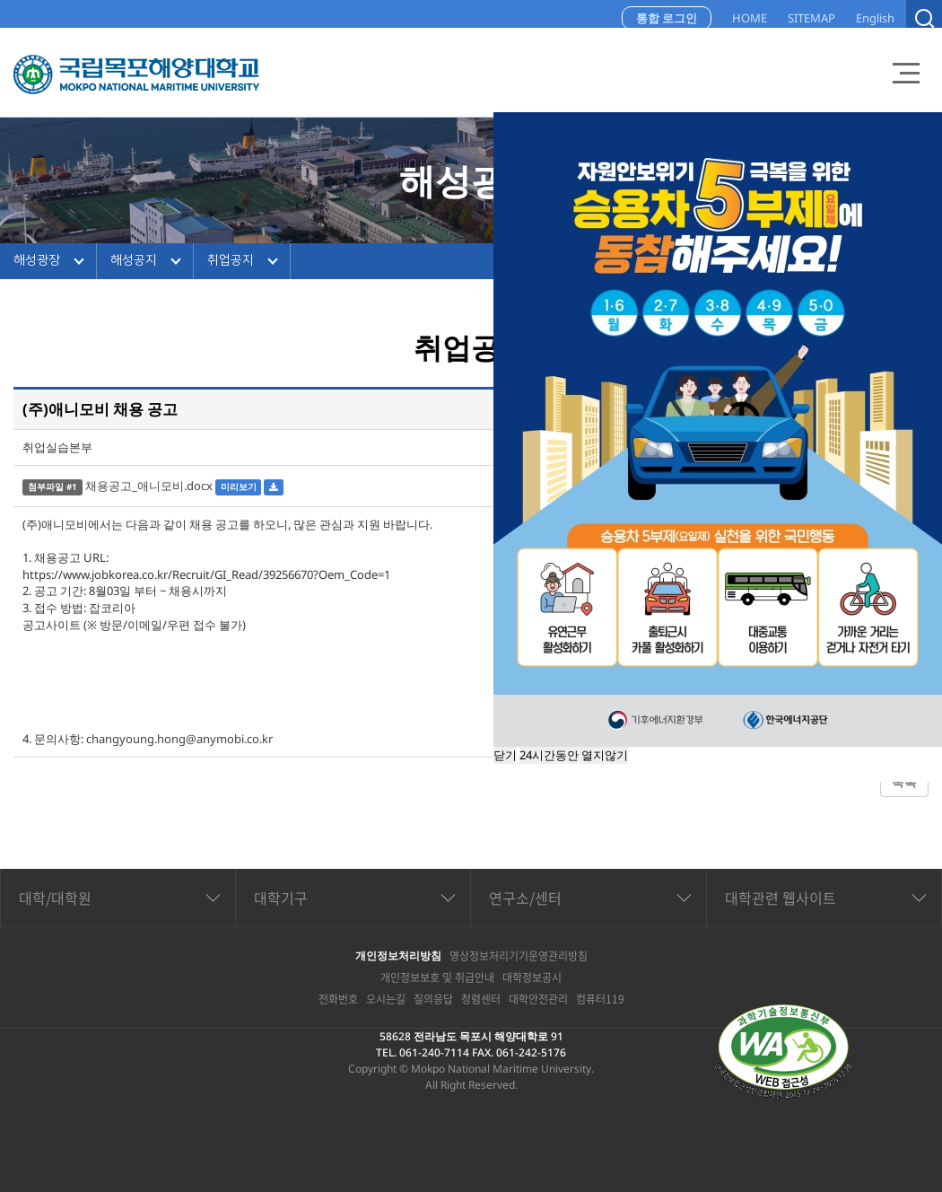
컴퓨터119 (600, 999)
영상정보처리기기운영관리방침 (518, 956)
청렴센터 (481, 999)
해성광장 (36, 260)
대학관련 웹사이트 (780, 897)
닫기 (505, 755)
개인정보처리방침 (398, 955)
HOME (749, 18)
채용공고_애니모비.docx (149, 486)
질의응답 (433, 999)
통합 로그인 (666, 18)
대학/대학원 (55, 897)
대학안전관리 (538, 999)
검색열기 (924, 18)
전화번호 (338, 999)
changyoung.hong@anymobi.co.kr (179, 739)
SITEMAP (811, 18)
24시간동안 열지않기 (573, 755)
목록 (904, 781)
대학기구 (281, 897)
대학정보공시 (532, 977)
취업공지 (230, 260)
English (875, 18)
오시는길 (386, 999)
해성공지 (133, 260)
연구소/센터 (525, 897)
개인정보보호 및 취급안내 (437, 977)
